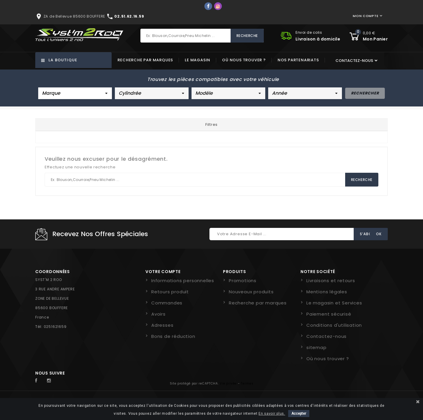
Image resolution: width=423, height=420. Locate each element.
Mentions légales (326, 292)
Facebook (39, 381)
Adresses (162, 325)
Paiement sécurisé (328, 314)
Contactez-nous (326, 336)
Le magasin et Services (334, 303)
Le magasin (197, 60)
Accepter (298, 413)
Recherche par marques (145, 60)
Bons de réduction (173, 336)
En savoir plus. (271, 413)
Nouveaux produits (251, 292)
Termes (247, 383)
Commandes (166, 303)
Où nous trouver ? (244, 60)
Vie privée (228, 383)
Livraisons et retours (330, 280)
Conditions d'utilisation (334, 325)
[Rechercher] (202, 36)
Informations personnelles (182, 280)
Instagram (50, 381)
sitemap (316, 347)
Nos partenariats (298, 60)
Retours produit (170, 292)
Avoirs (158, 314)
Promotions (242, 280)
